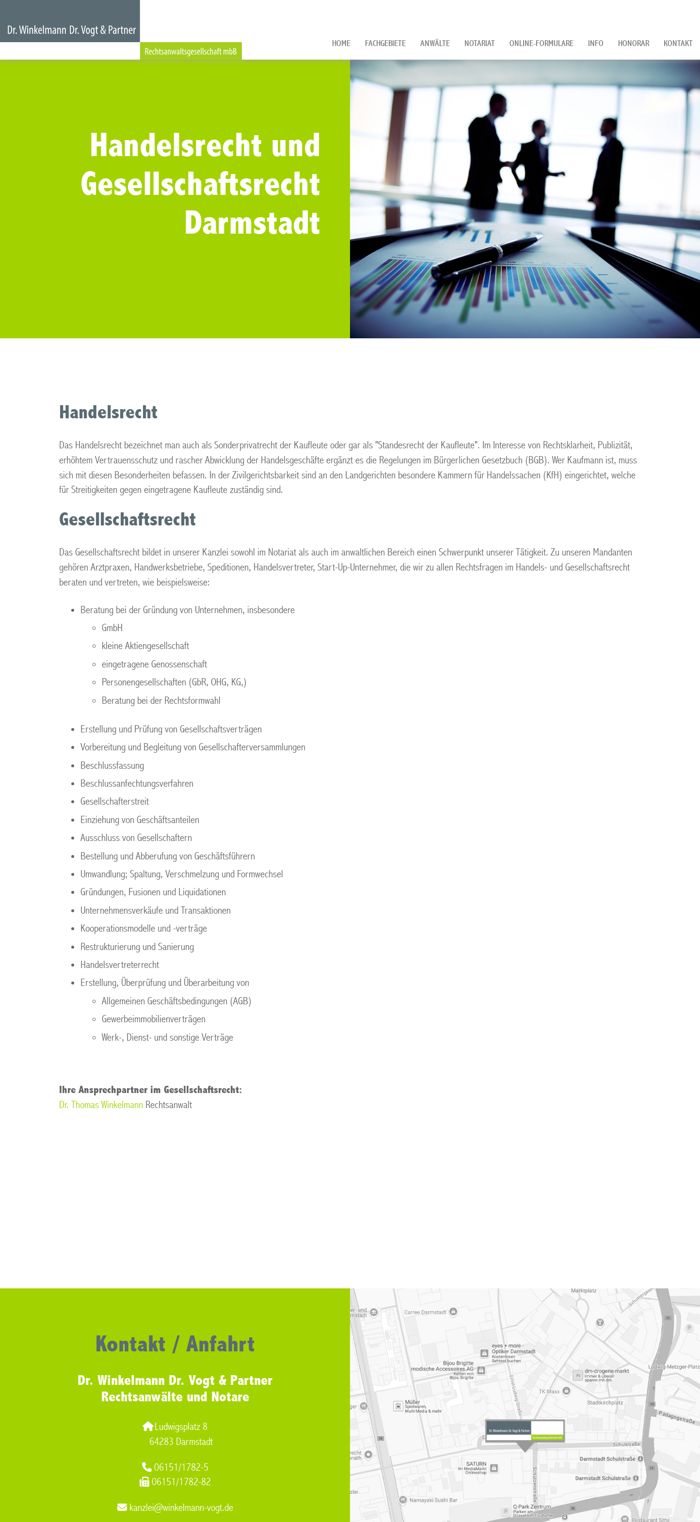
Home (341, 43)
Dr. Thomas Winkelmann (101, 1105)
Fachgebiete (385, 43)
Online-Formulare (541, 43)
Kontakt (678, 43)
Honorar (633, 43)
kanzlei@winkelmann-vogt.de (175, 1508)
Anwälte (435, 43)
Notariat (479, 43)
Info (596, 43)
